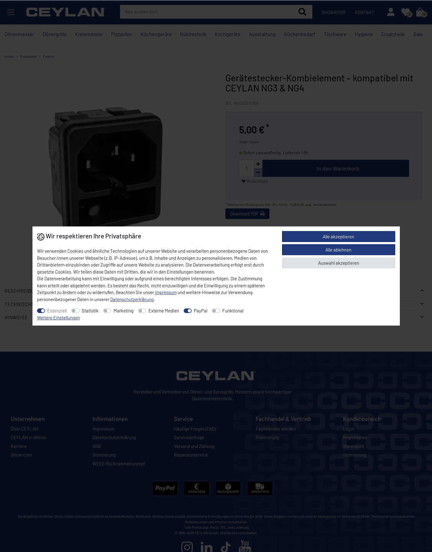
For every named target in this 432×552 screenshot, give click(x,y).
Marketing (123, 310)
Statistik (90, 310)
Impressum (166, 292)
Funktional (232, 310)
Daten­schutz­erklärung (132, 299)
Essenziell (57, 310)
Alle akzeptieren (338, 236)
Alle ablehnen (338, 249)
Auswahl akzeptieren (338, 263)
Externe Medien (163, 310)
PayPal (200, 310)
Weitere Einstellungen (58, 317)
